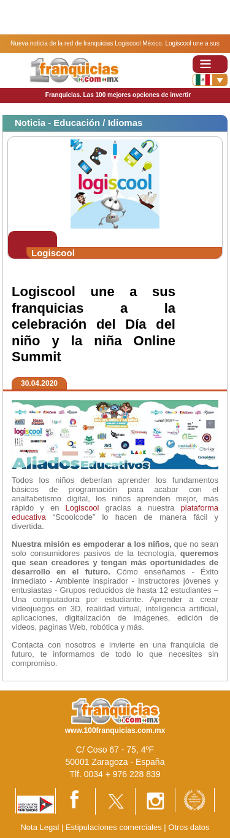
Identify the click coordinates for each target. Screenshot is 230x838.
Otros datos (188, 827)
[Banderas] (210, 80)
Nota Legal (39, 827)
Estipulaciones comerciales (115, 827)
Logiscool (82, 507)
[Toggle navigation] (210, 64)
